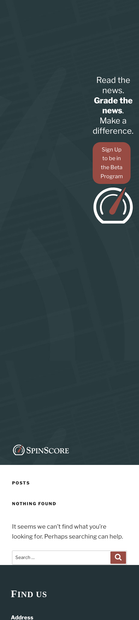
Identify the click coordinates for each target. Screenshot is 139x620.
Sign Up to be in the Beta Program (111, 163)
